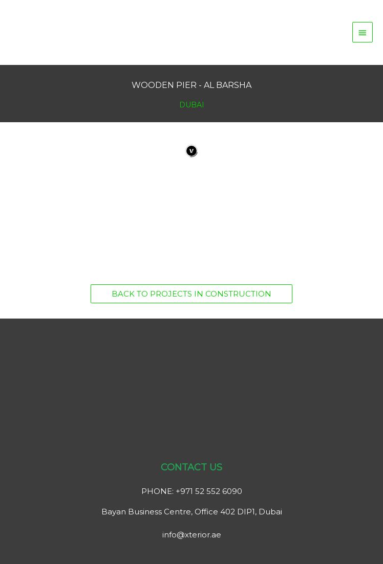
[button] (191, 293)
